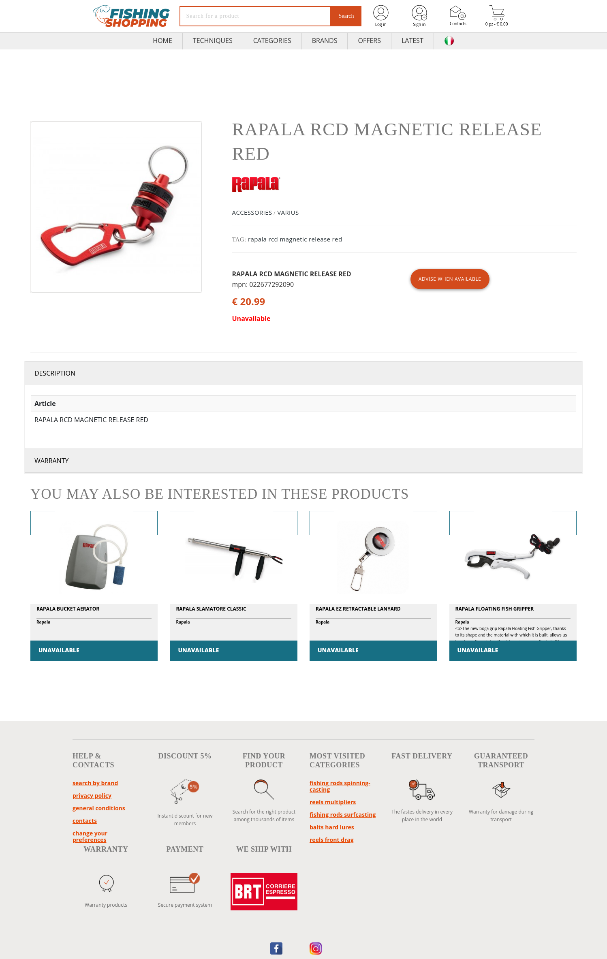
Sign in (419, 15)
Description (54, 373)
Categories (272, 40)
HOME (162, 40)
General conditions (99, 808)
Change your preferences (90, 836)
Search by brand (95, 783)
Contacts (458, 15)
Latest (412, 40)
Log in (381, 15)
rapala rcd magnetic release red (295, 239)
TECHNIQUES (213, 40)
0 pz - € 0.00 (496, 16)
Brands (325, 40)
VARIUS (288, 212)
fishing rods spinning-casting (340, 786)
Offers (369, 40)
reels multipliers (333, 802)
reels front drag (332, 840)
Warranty (51, 460)
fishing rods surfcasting (343, 814)
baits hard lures (332, 827)
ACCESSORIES (252, 212)
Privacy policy (92, 795)
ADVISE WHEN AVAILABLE (450, 279)
